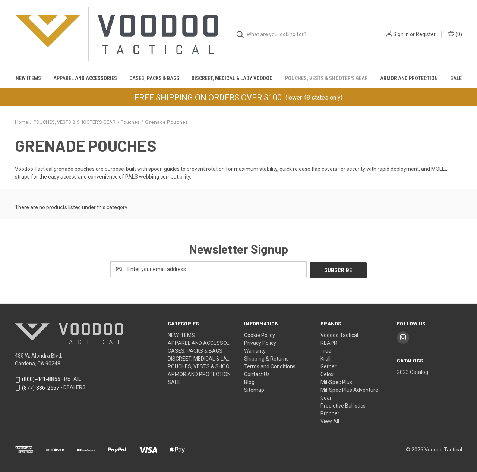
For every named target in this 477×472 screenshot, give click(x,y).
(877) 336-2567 (40, 387)
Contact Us (257, 373)
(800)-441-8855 (41, 378)
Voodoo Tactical (339, 334)
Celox (327, 373)
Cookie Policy (259, 334)
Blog (249, 381)
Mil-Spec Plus (336, 381)
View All (329, 420)
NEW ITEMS (28, 78)
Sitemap (254, 389)
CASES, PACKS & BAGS (154, 78)
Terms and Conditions (270, 365)
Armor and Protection (409, 78)
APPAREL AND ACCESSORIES (85, 78)
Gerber (328, 365)
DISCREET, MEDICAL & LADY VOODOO (232, 78)
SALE (456, 78)
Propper (329, 412)
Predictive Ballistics (343, 405)
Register (426, 34)
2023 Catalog (412, 371)
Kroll (325, 358)
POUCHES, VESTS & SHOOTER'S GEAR (326, 78)
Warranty (255, 350)
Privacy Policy (260, 342)
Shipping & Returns (266, 358)
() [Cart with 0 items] (455, 34)
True (325, 350)
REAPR (328, 342)
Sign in (401, 34)
